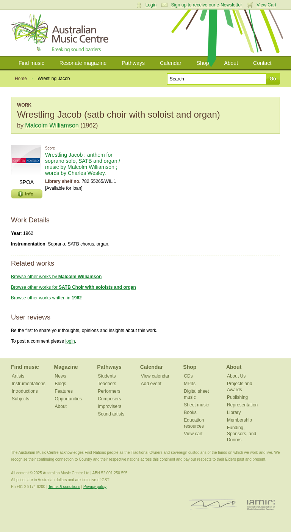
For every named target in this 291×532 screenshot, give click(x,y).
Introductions (25, 391)
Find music (31, 63)
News (60, 376)
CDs (188, 376)
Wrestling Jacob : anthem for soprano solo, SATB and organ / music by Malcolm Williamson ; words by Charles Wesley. (82, 164)
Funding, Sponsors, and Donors (241, 433)
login (70, 341)
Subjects (20, 398)
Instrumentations (28, 383)
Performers (109, 391)
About (231, 63)
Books (190, 412)
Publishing (237, 397)
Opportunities (68, 398)
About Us (236, 376)
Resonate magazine (83, 63)
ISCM (213, 504)
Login (151, 5)
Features (64, 391)
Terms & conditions (64, 487)
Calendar (170, 63)
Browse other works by (56, 276)
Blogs (60, 383)
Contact (262, 63)
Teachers (107, 383)
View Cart (266, 5)
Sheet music (196, 405)
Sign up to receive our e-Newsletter (206, 5)
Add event (151, 383)
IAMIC (261, 504)
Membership (239, 420)
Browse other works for (73, 287)
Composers (109, 398)
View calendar (155, 376)
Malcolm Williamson (51, 125)
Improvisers (109, 406)
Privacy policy (94, 487)
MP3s (190, 383)
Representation (242, 405)
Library (234, 412)
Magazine (66, 367)
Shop (203, 63)
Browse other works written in (46, 298)
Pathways (133, 63)
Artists (18, 376)
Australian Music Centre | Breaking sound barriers (61, 33)
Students (107, 376)
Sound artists (111, 414)
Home (21, 78)
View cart (193, 433)
